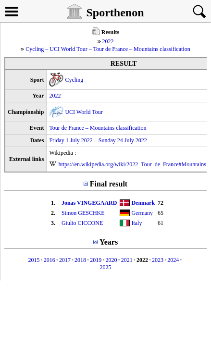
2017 (65, 260)
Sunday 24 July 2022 (123, 140)
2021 (127, 260)
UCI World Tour (83, 112)
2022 (108, 41)
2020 (111, 260)
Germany (142, 213)
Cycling (74, 79)
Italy (136, 223)
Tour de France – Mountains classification (97, 127)
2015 (33, 260)
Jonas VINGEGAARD (89, 202)
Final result (108, 184)
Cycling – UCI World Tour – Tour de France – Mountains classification (107, 49)
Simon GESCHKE (83, 213)
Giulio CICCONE (82, 223)
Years (108, 242)
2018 (80, 260)
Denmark (143, 202)
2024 (173, 260)
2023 (157, 260)
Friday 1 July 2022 (70, 140)
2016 (49, 260)
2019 (95, 260)
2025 (106, 267)
